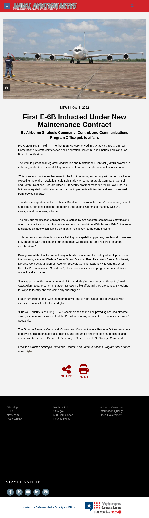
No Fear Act (60, 407)
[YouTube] (28, 492)
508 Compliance (63, 415)
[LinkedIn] (36, 492)
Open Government (111, 415)
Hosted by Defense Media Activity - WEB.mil (49, 507)
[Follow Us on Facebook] (10, 492)
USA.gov (58, 411)
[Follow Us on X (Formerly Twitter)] (19, 492)
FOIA (10, 411)
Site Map (12, 407)
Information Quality (111, 411)
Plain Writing (14, 418)
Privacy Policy (61, 418)
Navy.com (13, 415)
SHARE (66, 371)
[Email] (45, 492)
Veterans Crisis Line (112, 407)
